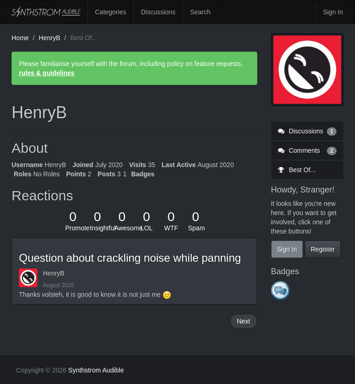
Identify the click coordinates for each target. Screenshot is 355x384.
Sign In (333, 12)
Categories (110, 12)
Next (243, 321)
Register (323, 249)
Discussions (158, 12)
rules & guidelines (47, 73)
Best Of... (297, 170)
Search (200, 12)
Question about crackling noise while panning (130, 258)
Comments (307, 150)
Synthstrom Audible (46, 12)
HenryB (54, 273)
